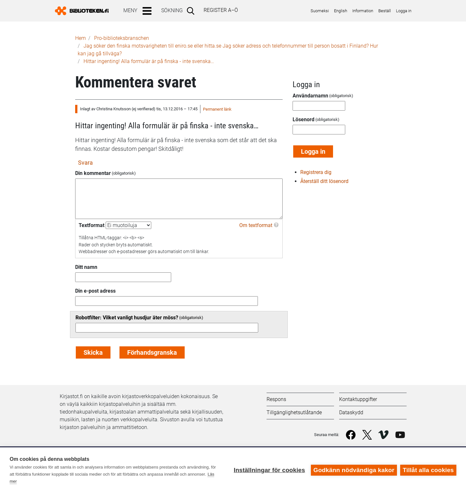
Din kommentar (93, 173)
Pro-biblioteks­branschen (121, 38)
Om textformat (255, 225)
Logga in (403, 10)
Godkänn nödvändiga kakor (353, 470)
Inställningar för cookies (269, 470)
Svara (85, 162)
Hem (80, 38)
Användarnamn (310, 96)
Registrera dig (315, 172)
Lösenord (303, 119)
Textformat (91, 225)
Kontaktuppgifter (358, 399)
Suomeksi (320, 10)
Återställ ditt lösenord (324, 181)
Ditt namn (86, 267)
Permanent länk (217, 109)
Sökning (172, 10)
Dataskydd (351, 412)
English (340, 10)
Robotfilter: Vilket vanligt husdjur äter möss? (126, 318)
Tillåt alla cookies (428, 470)
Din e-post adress (95, 291)
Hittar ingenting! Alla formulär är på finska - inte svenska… (149, 61)
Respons (276, 399)
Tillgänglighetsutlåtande (294, 412)
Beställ (384, 10)
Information (362, 10)
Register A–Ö (221, 10)
